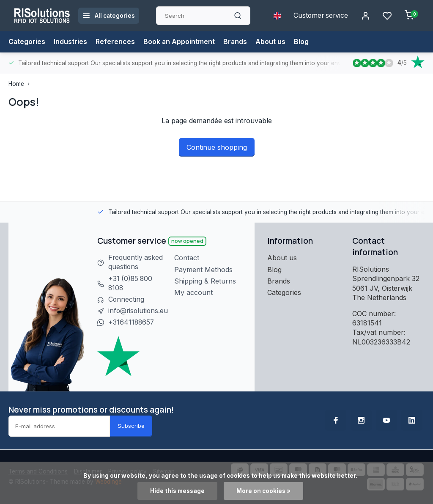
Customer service (320, 15)
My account (195, 292)
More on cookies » (263, 490)
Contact (188, 257)
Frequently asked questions (136, 262)
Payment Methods (205, 269)
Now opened (187, 241)
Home (20, 83)
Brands (236, 42)
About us (272, 42)
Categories (27, 42)
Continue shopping (216, 147)
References (115, 42)
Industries (71, 42)
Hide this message (177, 490)
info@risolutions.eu (139, 311)
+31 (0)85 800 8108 (131, 283)
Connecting (126, 300)
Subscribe (131, 426)
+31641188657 (131, 323)
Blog (302, 42)
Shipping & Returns (207, 281)
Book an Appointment (180, 42)
